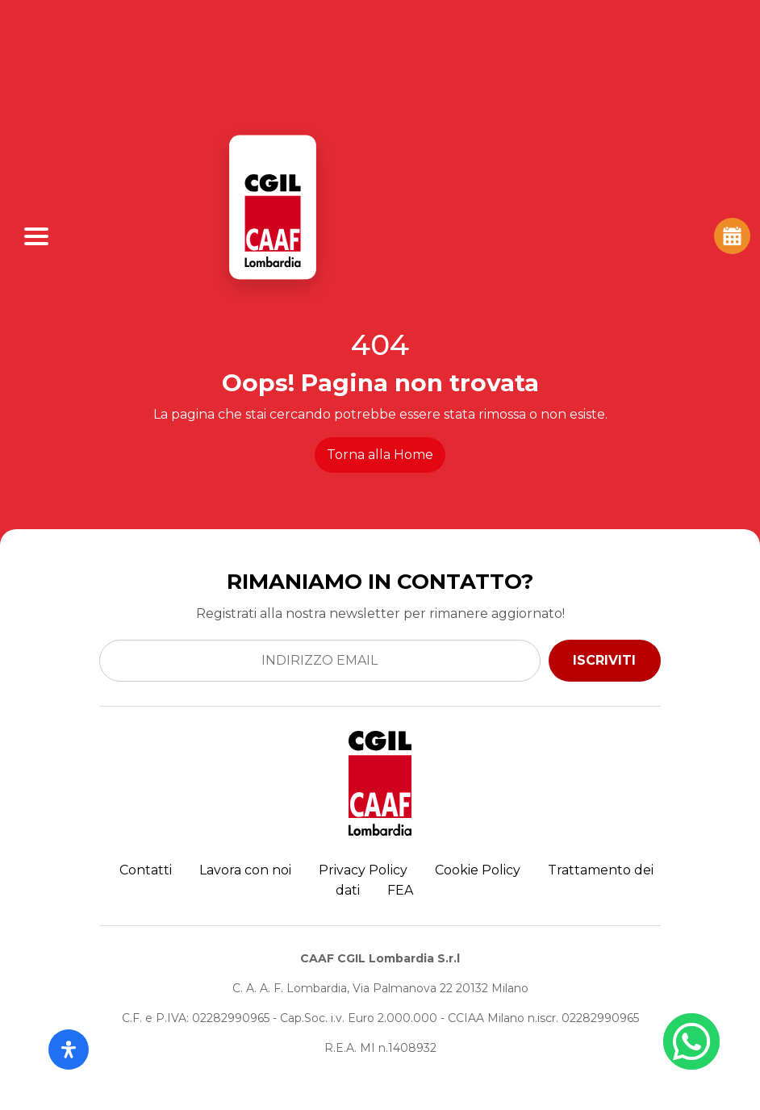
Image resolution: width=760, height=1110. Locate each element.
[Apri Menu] (36, 236)
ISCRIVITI (604, 660)
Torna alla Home (380, 454)
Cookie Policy (477, 870)
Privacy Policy (363, 870)
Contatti (145, 870)
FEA (400, 890)
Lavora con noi (245, 870)
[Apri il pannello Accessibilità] (68, 1049)
